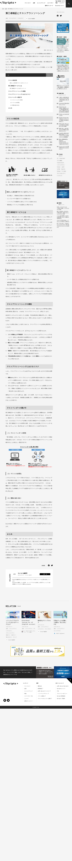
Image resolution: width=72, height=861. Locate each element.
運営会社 (40, 686)
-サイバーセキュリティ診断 (44, 698)
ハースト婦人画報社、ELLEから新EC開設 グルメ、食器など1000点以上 (63, 217)
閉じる (48, 75)
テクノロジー (29, 3)
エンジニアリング (42, 3)
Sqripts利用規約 (61, 696)
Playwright (62, 158)
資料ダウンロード (50, 5)
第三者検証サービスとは (15, 86)
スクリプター (51, 3)
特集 (57, 3)
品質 (35, 3)
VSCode (58, 171)
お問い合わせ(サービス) (43, 691)
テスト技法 (64, 171)
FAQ (58, 691)
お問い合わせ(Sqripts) (63, 686)
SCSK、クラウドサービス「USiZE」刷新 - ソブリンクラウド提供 (63, 208)
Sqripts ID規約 (61, 698)
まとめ (10, 108)
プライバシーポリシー (62, 693)
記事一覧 (45, 574)
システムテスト (20, 18)
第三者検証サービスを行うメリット (18, 88)
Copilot (63, 169)
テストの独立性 (12, 80)
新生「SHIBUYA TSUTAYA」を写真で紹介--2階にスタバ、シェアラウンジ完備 (63, 212)
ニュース (63, 3)
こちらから (28, 584)
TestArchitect (60, 162)
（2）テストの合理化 (15, 102)
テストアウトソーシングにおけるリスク (19, 94)
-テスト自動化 (41, 696)
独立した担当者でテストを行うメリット (19, 83)
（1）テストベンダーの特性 (16, 100)
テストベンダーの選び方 (15, 97)
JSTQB (58, 169)
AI (57, 158)
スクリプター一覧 (28, 696)
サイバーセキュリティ (61, 173)
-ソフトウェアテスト (43, 693)
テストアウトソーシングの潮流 (17, 91)
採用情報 (40, 688)
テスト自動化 (59, 160)
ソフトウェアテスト (12, 18)
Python (58, 166)
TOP (3, 8)
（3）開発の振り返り (15, 105)
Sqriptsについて (60, 5)
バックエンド (59, 175)
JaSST (63, 166)
